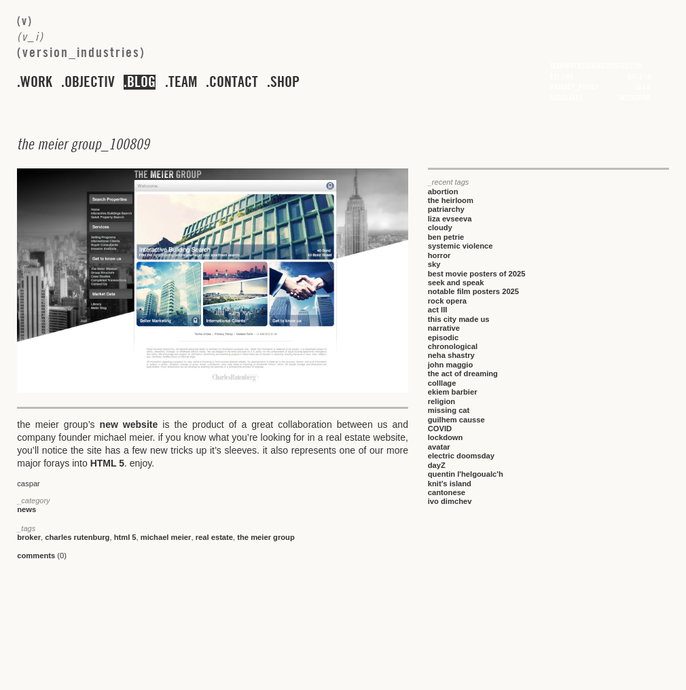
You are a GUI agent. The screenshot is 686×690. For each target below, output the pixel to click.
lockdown (445, 437)
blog (141, 82)
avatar (439, 447)
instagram (635, 98)
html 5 (125, 537)
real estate (214, 537)
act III (438, 310)
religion (441, 401)
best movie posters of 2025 (477, 274)
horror (439, 255)
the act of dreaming (463, 373)
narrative (444, 328)
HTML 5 (107, 463)
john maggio (450, 365)
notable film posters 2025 (473, 291)
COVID (440, 428)
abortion (443, 191)
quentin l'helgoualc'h (465, 474)
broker (29, 537)
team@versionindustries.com (596, 66)
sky (434, 264)
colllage (442, 383)
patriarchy (446, 209)
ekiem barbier (452, 392)
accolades (566, 98)
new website (129, 424)
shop (285, 82)
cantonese (446, 492)
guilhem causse (456, 420)
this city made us (459, 319)
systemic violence (460, 246)
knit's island (449, 483)
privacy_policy (574, 87)
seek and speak (456, 282)
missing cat (449, 410)
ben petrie (446, 237)
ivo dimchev (450, 501)
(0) (42, 555)
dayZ (437, 465)
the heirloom (450, 200)
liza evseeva (450, 219)
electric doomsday (461, 456)
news (26, 509)
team (182, 82)
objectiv (90, 82)
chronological (452, 346)
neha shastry (451, 355)
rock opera (447, 301)
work (36, 82)
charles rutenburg (77, 537)
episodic (443, 337)
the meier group (266, 537)
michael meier (166, 537)
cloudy (440, 227)
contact (233, 82)
